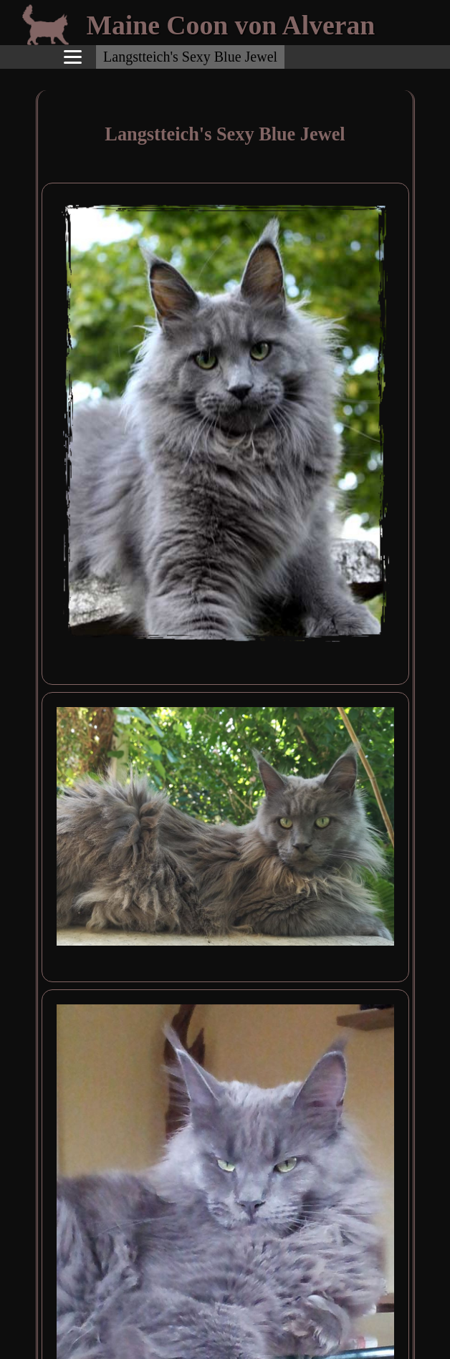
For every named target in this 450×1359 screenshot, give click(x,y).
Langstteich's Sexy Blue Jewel (190, 56)
